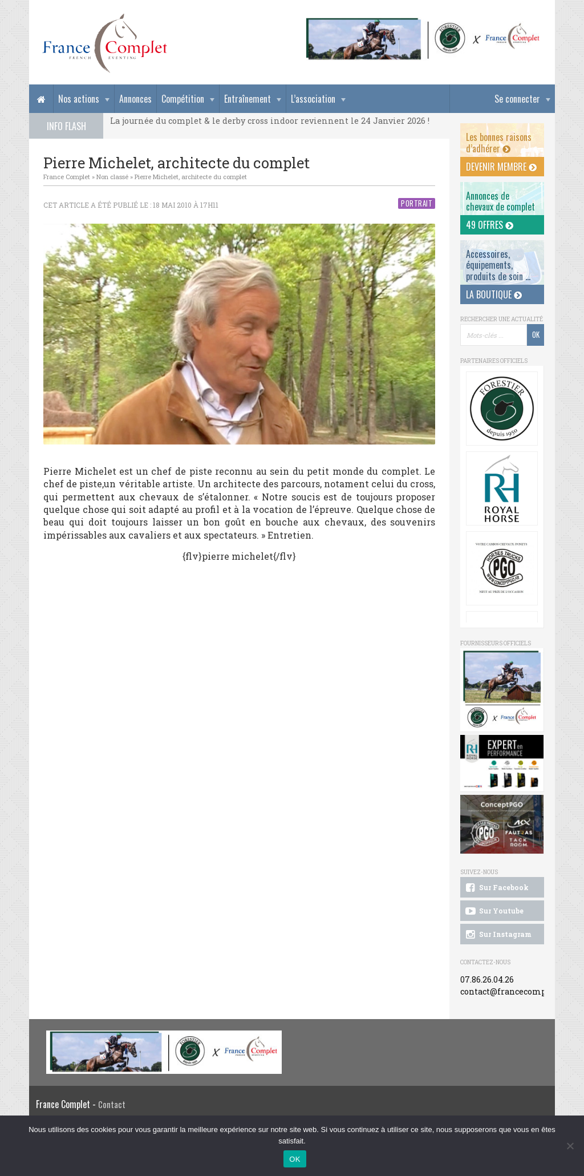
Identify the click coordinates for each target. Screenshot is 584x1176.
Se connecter (517, 99)
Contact (111, 1104)
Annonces (135, 99)
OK (294, 1159)
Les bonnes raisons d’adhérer (499, 142)
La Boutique (494, 294)
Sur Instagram (498, 935)
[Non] (569, 1145)
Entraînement (247, 99)
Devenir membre (501, 166)
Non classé (112, 176)
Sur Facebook (496, 888)
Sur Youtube (494, 911)
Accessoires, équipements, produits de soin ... (498, 264)
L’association (313, 99)
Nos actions (78, 99)
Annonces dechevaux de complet (500, 201)
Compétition (182, 99)
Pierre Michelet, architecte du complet (191, 176)
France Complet (66, 176)
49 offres (489, 225)
